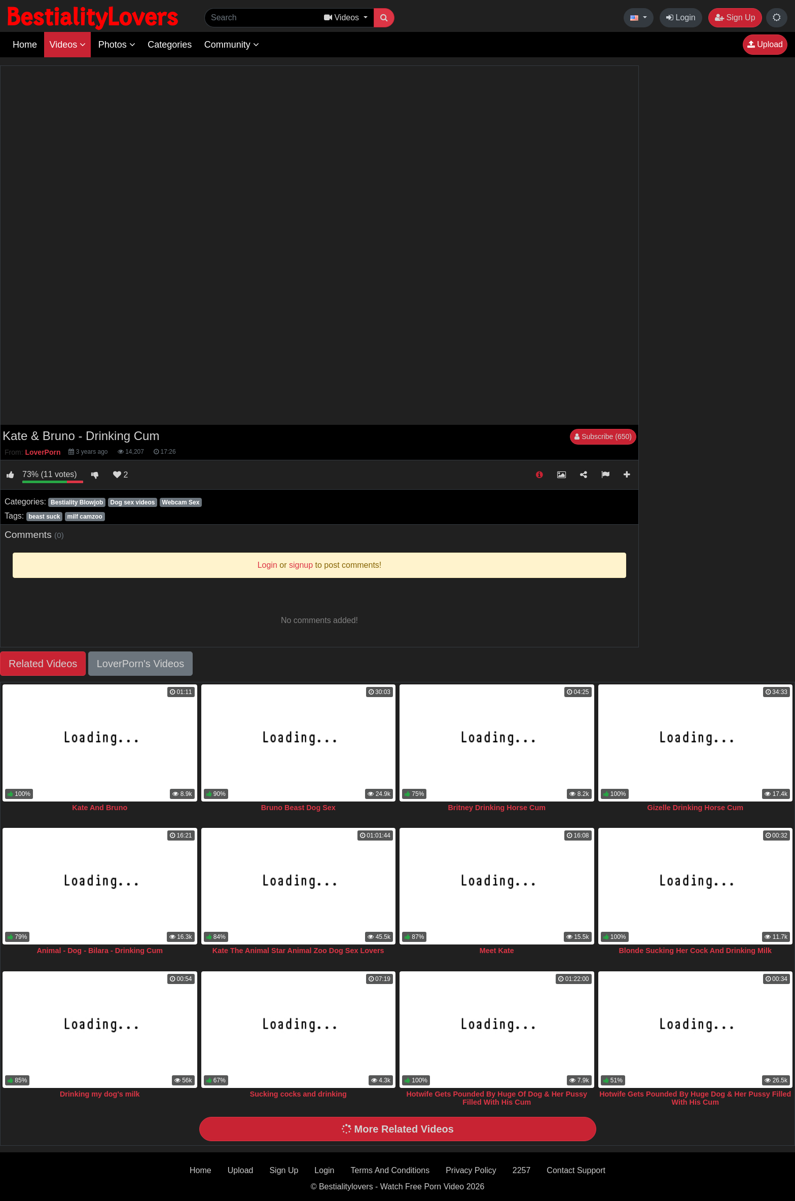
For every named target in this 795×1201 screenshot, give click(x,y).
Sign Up (735, 17)
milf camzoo (84, 516)
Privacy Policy (471, 1170)
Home (25, 45)
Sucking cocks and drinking (298, 1094)
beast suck (44, 516)
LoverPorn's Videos (140, 663)
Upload (765, 44)
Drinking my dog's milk (100, 1094)
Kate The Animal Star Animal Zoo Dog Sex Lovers (298, 951)
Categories (170, 45)
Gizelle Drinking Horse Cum (695, 808)
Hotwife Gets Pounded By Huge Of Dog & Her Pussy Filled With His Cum (496, 1098)
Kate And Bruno (99, 808)
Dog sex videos (132, 502)
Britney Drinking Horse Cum (497, 808)
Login (681, 17)
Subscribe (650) (603, 436)
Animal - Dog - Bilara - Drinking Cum (100, 951)
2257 (522, 1170)
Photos (116, 45)
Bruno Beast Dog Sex (298, 808)
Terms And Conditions (390, 1170)
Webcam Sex (181, 502)
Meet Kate (497, 951)
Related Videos (43, 663)
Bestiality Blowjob (77, 502)
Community (231, 45)
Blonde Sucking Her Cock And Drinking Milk (695, 951)
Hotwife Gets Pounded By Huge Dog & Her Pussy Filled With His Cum (695, 1098)
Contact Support (576, 1170)
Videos (67, 45)
